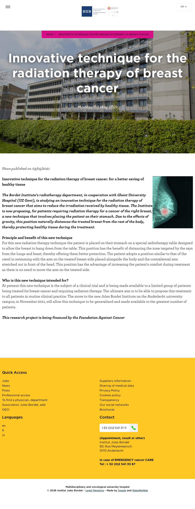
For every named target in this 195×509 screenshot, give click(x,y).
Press (6, 390)
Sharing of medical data (117, 385)
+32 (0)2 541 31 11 (120, 428)
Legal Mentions (94, 490)
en (184, 6)
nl (3, 435)
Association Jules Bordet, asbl (24, 404)
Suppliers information (115, 380)
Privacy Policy (110, 390)
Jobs (5, 380)
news (50, 34)
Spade (122, 490)
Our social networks (114, 404)
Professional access (16, 395)
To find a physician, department (25, 400)
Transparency (109, 400)
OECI (5, 409)
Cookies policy (110, 395)
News (6, 385)
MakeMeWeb (140, 490)
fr (3, 430)
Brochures (107, 409)
